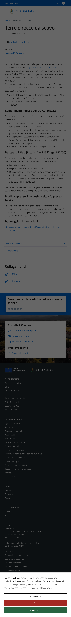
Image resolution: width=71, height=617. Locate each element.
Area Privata (10, 595)
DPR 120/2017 (54, 67)
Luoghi (7, 511)
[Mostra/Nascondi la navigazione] (4, 10)
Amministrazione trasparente (16, 566)
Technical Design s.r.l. (21, 610)
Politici (7, 394)
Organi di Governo (12, 390)
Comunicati (9, 494)
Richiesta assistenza (13, 562)
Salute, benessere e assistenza (17, 465)
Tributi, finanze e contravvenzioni (18, 468)
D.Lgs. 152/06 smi (34, 67)
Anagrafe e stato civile (14, 431)
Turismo (8, 472)
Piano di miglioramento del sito (17, 585)
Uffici (7, 386)
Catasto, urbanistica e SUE (15, 442)
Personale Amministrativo (15, 398)
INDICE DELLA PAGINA (36, 243)
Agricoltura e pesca (12, 423)
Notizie (8, 490)
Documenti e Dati (12, 405)
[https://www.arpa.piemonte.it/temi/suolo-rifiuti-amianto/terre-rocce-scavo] (35, 274)
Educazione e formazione (15, 450)
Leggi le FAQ (10, 551)
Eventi (7, 515)
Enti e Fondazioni (12, 402)
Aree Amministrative (13, 383)
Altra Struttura (11, 409)
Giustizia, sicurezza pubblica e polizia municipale (23, 453)
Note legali (9, 577)
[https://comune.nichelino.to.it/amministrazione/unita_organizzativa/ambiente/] (35, 281)
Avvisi (7, 497)
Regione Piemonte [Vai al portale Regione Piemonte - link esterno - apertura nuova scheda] (11, 3)
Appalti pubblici (11, 434)
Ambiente (9, 427)
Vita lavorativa (10, 476)
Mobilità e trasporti (12, 461)
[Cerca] (63, 11)
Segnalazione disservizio (14, 558)
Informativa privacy (12, 570)
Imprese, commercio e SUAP (16, 457)
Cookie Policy (10, 574)
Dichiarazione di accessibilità (16, 581)
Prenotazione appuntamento (16, 555)
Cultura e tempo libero (13, 446)
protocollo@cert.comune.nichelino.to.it (24, 543)
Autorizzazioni (10, 438)
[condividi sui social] (11, 42)
